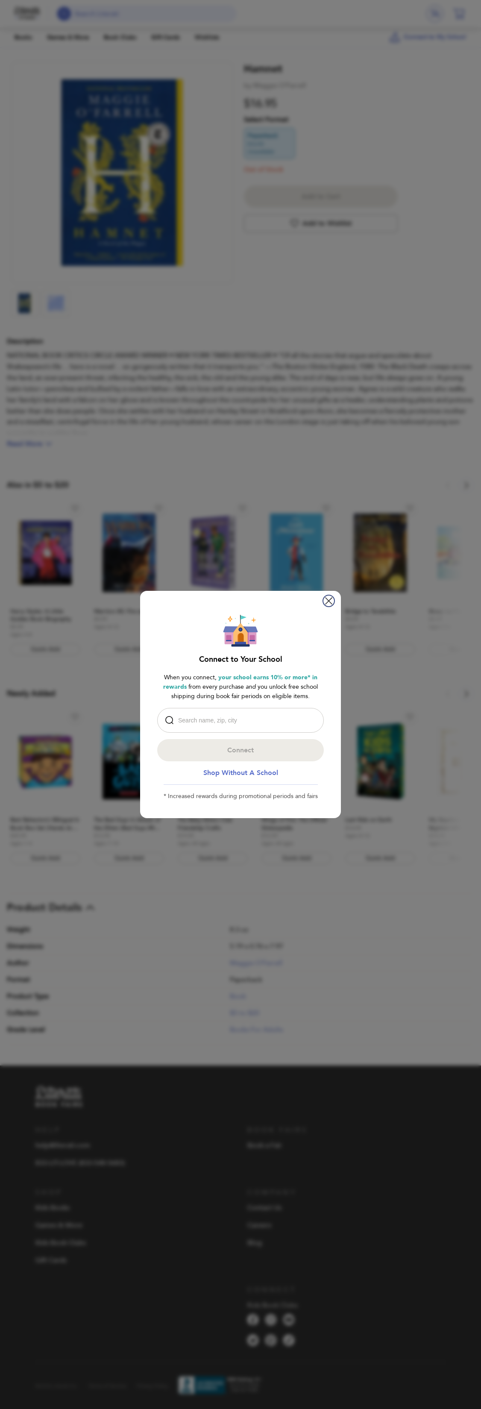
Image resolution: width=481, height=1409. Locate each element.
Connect (240, 750)
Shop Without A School (240, 773)
